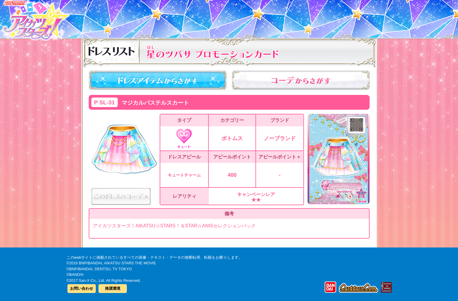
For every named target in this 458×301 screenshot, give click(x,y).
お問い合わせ (81, 288)
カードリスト (191, 17)
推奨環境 (112, 288)
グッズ (267, 17)
